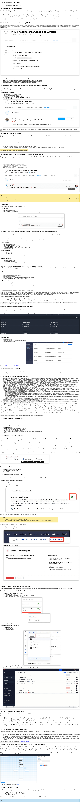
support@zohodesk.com (25, 741)
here (64, 799)
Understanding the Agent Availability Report (13, 365)
